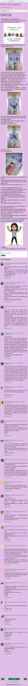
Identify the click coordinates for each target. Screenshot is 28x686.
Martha (6, 333)
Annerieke (7, 401)
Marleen (23, 184)
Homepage (14, 679)
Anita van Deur (8, 263)
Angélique (7, 495)
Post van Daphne (11, 4)
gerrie (5, 602)
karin (5, 421)
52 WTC (3, 248)
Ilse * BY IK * (7, 511)
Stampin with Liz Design (10, 569)
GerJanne (6, 545)
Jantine (6, 582)
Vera (5, 306)
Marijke (6, 363)
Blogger (19, 684)
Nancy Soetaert (8, 643)
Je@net (6, 482)
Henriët (6, 440)
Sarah (5, 459)
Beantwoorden (7, 278)
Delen (3, 255)
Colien (6, 526)
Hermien (6, 386)
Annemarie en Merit (9, 282)
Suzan (5, 628)
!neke (5, 615)
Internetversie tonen (14, 681)
